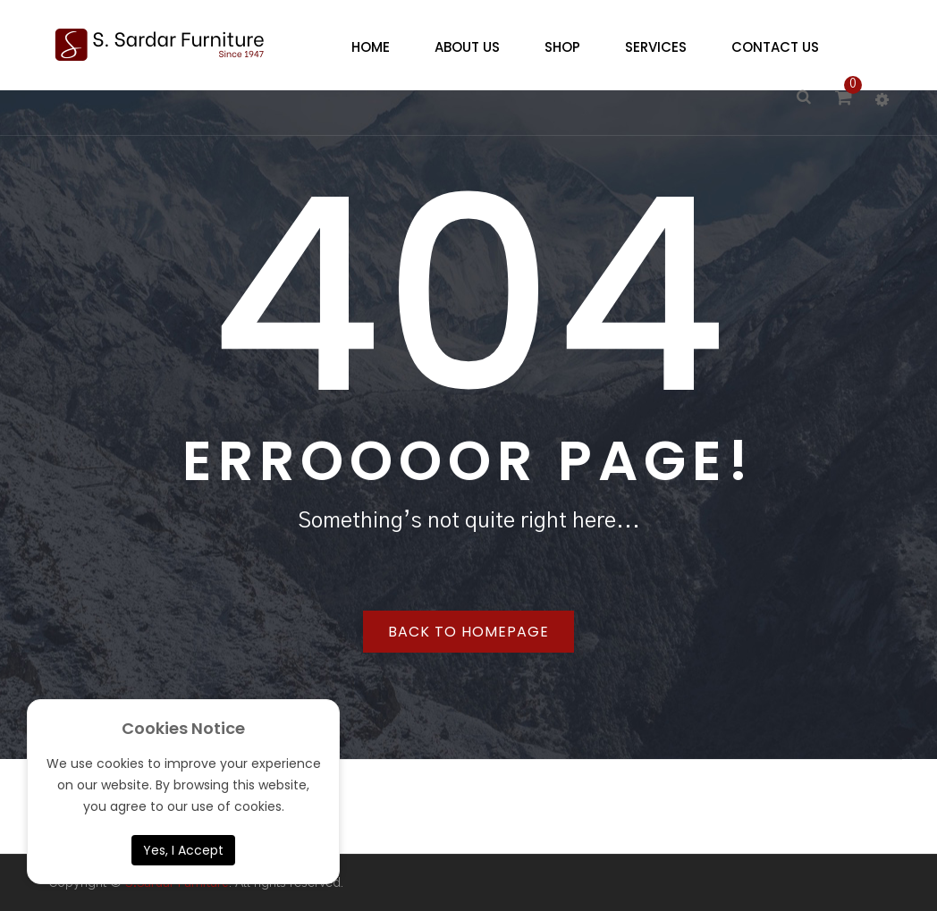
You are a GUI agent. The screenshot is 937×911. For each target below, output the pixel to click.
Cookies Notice (183, 728)
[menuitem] (366, 47)
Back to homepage (468, 631)
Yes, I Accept (183, 850)
